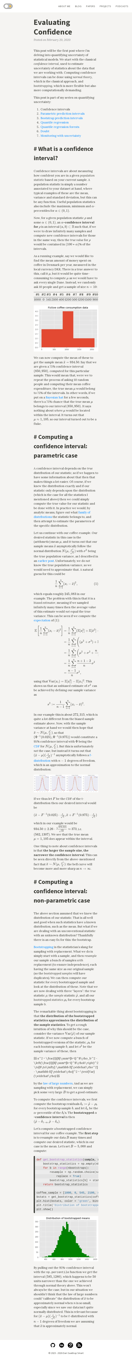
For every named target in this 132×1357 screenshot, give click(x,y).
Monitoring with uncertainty (61, 136)
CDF (37, 746)
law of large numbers (58, 1083)
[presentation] (93, 206)
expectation (42, 620)
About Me (64, 6)
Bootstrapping (43, 947)
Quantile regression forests (60, 127)
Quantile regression (55, 122)
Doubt (45, 131)
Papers (90, 6)
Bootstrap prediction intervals (62, 118)
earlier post (46, 561)
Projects (105, 6)
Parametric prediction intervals (63, 114)
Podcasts (122, 6)
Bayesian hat (54, 397)
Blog (78, 6)
